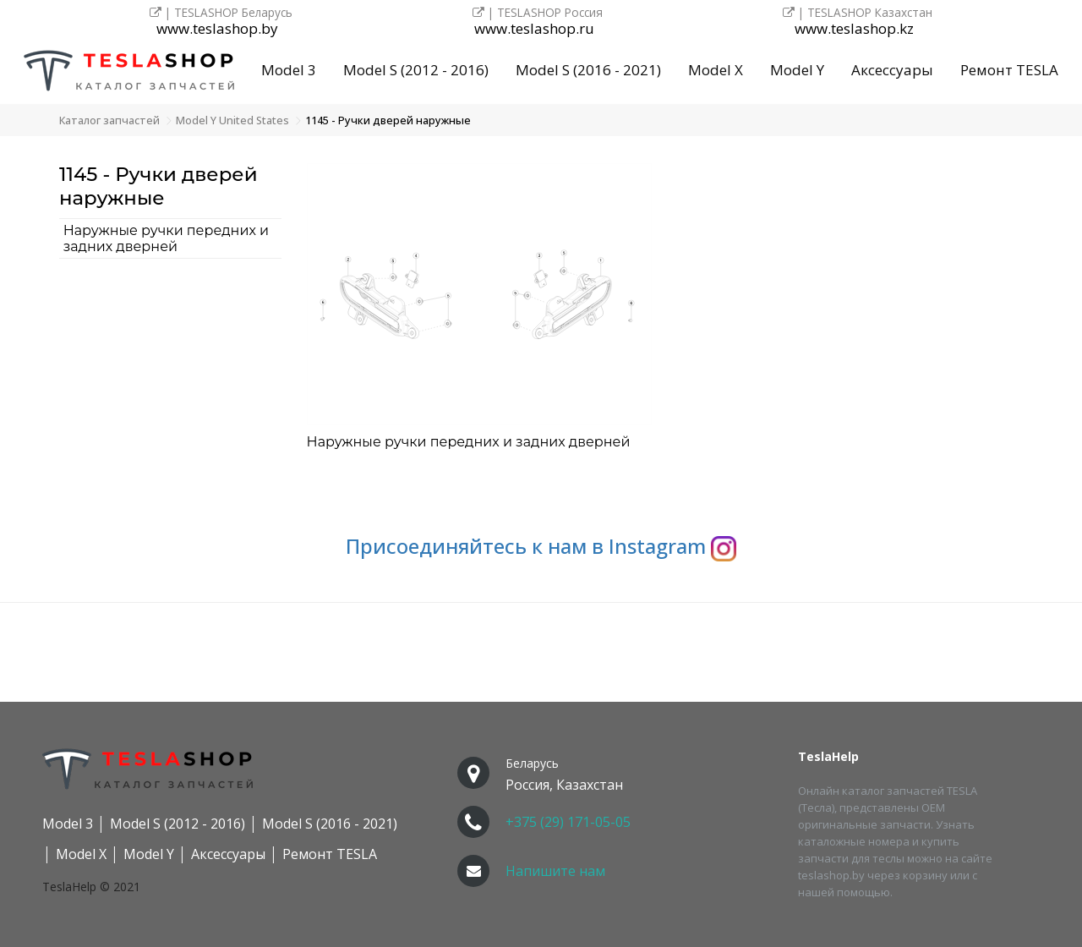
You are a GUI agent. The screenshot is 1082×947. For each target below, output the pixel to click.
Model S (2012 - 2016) (416, 69)
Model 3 (288, 69)
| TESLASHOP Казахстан (857, 12)
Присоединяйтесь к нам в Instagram (541, 546)
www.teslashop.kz (854, 29)
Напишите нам (555, 871)
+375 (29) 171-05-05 (568, 822)
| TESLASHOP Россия (538, 12)
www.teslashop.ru (534, 29)
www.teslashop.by (217, 29)
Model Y (797, 69)
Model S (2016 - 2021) (588, 69)
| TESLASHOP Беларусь (221, 12)
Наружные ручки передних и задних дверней (166, 238)
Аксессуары (892, 69)
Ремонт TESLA (1009, 69)
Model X (715, 69)
